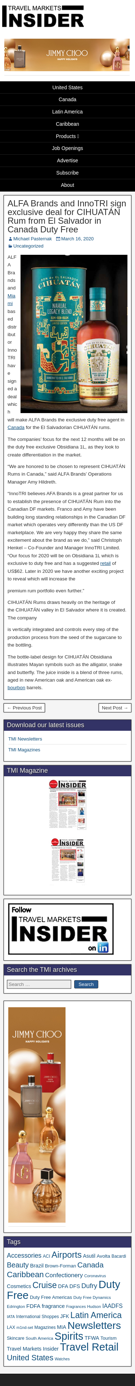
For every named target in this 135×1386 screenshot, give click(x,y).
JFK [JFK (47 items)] (64, 1316)
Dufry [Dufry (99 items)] (89, 1286)
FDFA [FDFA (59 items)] (33, 1306)
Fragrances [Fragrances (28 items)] (76, 1306)
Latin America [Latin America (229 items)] (96, 1315)
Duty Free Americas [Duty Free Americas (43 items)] (51, 1297)
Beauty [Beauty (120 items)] (18, 1265)
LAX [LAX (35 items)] (11, 1327)
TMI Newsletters (25, 739)
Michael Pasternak (32, 238)
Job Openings (67, 148)
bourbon (16, 687)
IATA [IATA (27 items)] (11, 1316)
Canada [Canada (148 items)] (90, 1265)
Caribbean (67, 124)
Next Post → (115, 708)
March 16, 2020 (77, 238)
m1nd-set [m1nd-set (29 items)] (25, 1327)
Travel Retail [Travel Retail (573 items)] (89, 1347)
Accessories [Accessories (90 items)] (24, 1255)
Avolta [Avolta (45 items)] (104, 1256)
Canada (67, 99)
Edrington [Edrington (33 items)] (16, 1306)
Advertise (67, 160)
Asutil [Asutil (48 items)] (89, 1256)
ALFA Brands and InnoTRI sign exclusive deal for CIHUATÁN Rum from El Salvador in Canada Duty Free (67, 216)
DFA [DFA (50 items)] (63, 1286)
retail (105, 563)
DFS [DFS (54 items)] (74, 1286)
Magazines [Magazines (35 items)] (45, 1327)
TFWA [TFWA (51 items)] (92, 1338)
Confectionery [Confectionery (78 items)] (64, 1275)
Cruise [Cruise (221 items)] (44, 1285)
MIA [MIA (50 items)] (61, 1327)
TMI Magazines (24, 749)
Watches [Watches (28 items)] (62, 1359)
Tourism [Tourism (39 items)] (108, 1338)
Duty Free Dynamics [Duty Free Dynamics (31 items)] (92, 1297)
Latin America (67, 112)
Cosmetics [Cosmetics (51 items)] (19, 1286)
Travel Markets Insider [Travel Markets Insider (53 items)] (33, 1349)
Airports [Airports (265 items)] (66, 1255)
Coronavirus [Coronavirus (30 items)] (95, 1276)
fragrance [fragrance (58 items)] (53, 1306)
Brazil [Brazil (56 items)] (37, 1265)
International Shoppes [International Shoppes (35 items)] (37, 1316)
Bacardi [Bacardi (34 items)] (119, 1256)
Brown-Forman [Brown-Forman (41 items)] (60, 1266)
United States (67, 87)
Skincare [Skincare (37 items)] (15, 1338)
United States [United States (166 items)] (30, 1357)
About (67, 185)
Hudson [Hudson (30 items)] (94, 1306)
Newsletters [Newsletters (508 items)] (94, 1325)
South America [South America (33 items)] (39, 1338)
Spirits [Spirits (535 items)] (69, 1336)
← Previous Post (24, 708)
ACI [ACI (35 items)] (46, 1256)
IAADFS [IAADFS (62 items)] (112, 1306)
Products (66, 136)
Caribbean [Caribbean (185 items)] (25, 1274)
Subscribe (67, 173)
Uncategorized (28, 246)
